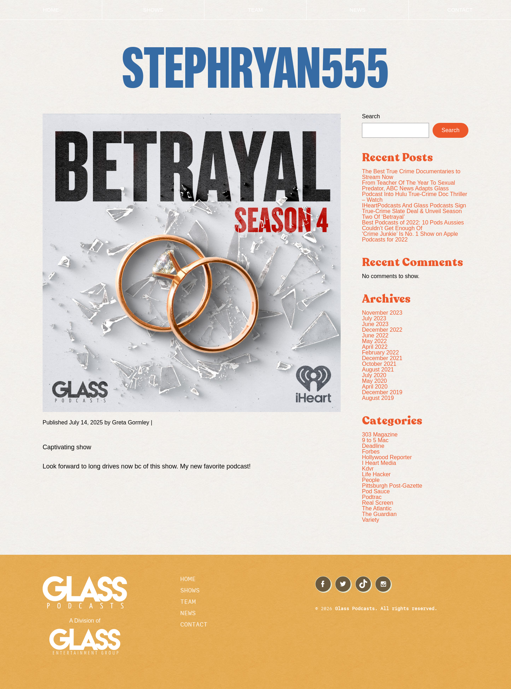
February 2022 (380, 352)
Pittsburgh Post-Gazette (392, 486)
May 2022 (374, 341)
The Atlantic (377, 508)
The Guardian (379, 514)
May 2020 (374, 381)
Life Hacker (376, 474)
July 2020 (374, 375)
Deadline (373, 446)
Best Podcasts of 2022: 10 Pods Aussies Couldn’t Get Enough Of (413, 225)
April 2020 (375, 387)
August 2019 (378, 398)
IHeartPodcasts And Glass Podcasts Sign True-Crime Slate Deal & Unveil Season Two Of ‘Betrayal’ (414, 211)
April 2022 (375, 347)
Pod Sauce (376, 491)
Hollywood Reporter (387, 457)
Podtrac (371, 497)
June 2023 (375, 324)
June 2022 (375, 335)
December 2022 (382, 330)
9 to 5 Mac (375, 440)
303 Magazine (380, 435)
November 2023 (382, 313)
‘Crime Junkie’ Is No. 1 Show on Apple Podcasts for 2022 (410, 237)
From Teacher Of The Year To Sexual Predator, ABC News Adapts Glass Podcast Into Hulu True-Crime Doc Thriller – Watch (414, 191)
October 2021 (379, 364)
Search (371, 116)
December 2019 (382, 392)
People (371, 480)
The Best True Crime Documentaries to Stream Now (411, 174)
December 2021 (382, 358)
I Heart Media (379, 463)
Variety (370, 520)
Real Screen (377, 503)
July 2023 (374, 318)
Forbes (371, 452)
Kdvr (368, 469)
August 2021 (378, 370)
